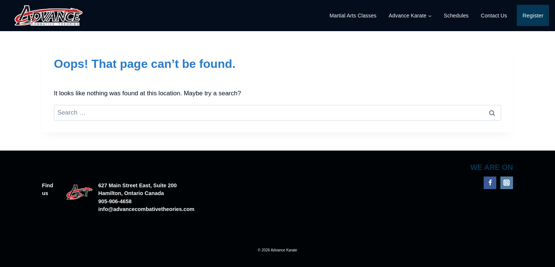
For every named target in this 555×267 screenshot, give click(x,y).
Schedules (456, 16)
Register (532, 15)
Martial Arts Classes (353, 16)
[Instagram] (506, 183)
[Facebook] (490, 183)
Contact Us (494, 16)
